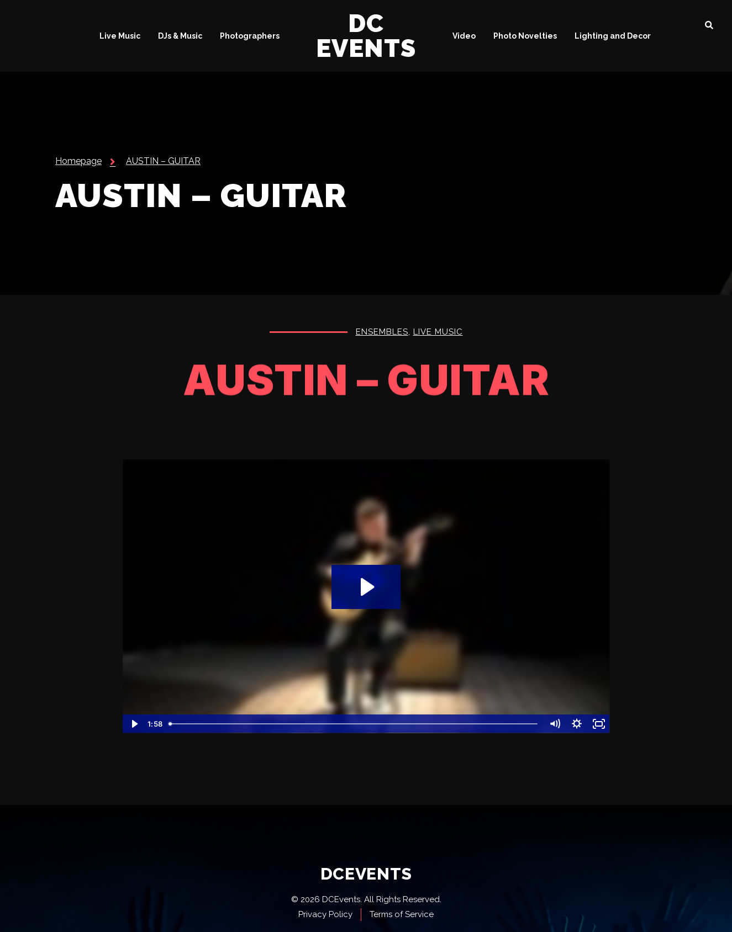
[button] (709, 25)
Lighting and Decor (613, 35)
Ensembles (382, 333)
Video (464, 35)
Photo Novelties (525, 35)
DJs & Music (180, 35)
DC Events (366, 36)
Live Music (119, 35)
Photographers (250, 35)
